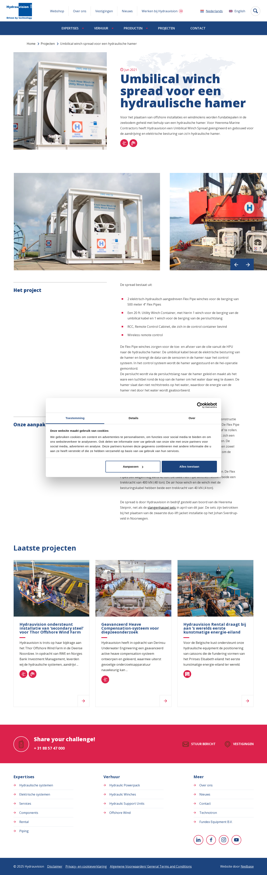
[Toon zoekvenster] (255, 11)
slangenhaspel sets (162, 507)
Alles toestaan (189, 466)
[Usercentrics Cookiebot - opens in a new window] (200, 405)
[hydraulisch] (124, 143)
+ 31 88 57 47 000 (49, 748)
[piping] (133, 143)
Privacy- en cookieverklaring (86, 866)
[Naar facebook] (211, 840)
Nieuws (127, 11)
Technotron (208, 813)
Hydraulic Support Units (126, 803)
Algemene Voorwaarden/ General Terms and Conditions (151, 866)
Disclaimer (54, 866)
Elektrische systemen (34, 794)
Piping (24, 831)
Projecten (166, 28)
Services (25, 803)
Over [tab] (192, 417)
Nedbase (247, 866)
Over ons (79, 11)
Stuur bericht (203, 744)
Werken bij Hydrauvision (160, 11)
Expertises (70, 28)
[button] (236, 264)
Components (28, 813)
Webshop (57, 11)
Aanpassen (133, 466)
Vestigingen (104, 11)
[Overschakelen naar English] (237, 11)
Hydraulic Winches (122, 794)
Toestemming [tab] (75, 417)
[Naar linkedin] (198, 840)
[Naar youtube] (236, 840)
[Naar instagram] (224, 840)
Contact (198, 28)
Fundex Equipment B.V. (216, 822)
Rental (24, 822)
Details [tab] (133, 417)
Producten (133, 28)
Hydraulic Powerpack (124, 785)
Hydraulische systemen (36, 785)
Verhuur (101, 28)
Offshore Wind (120, 813)
